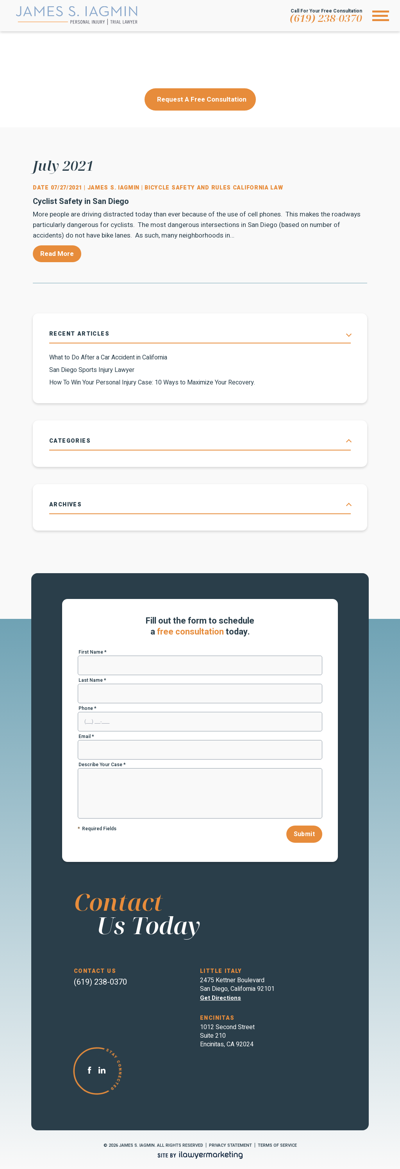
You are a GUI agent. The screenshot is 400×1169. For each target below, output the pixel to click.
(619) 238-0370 (326, 18)
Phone (87, 708)
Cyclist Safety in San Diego (81, 201)
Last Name (92, 680)
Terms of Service (277, 1145)
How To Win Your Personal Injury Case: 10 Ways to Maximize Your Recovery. (152, 382)
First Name (93, 652)
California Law (258, 188)
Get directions (220, 998)
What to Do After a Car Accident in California (108, 357)
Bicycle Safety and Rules (188, 188)
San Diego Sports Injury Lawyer (91, 370)
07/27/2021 (66, 188)
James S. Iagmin (114, 188)
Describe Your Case (102, 764)
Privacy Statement (230, 1145)
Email (86, 736)
